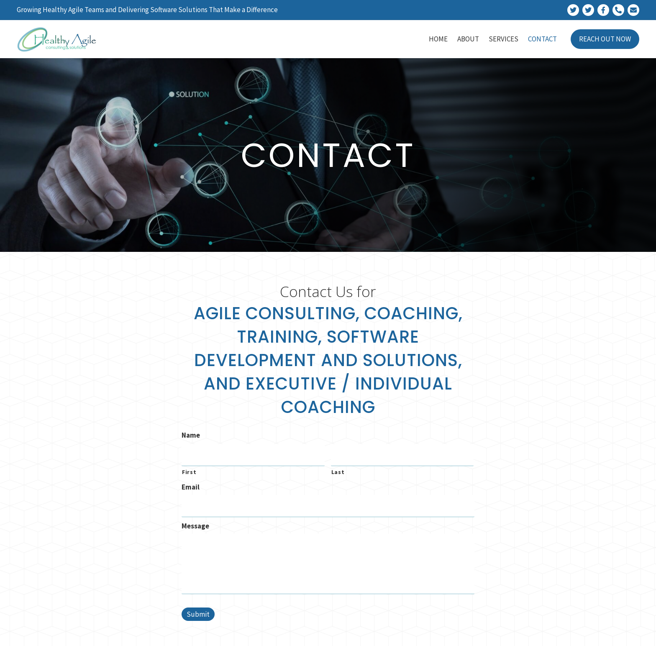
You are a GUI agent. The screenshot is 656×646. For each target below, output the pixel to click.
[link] (438, 39)
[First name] (253, 454)
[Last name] (402, 454)
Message (195, 523)
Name (191, 435)
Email (191, 485)
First (189, 470)
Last (338, 470)
